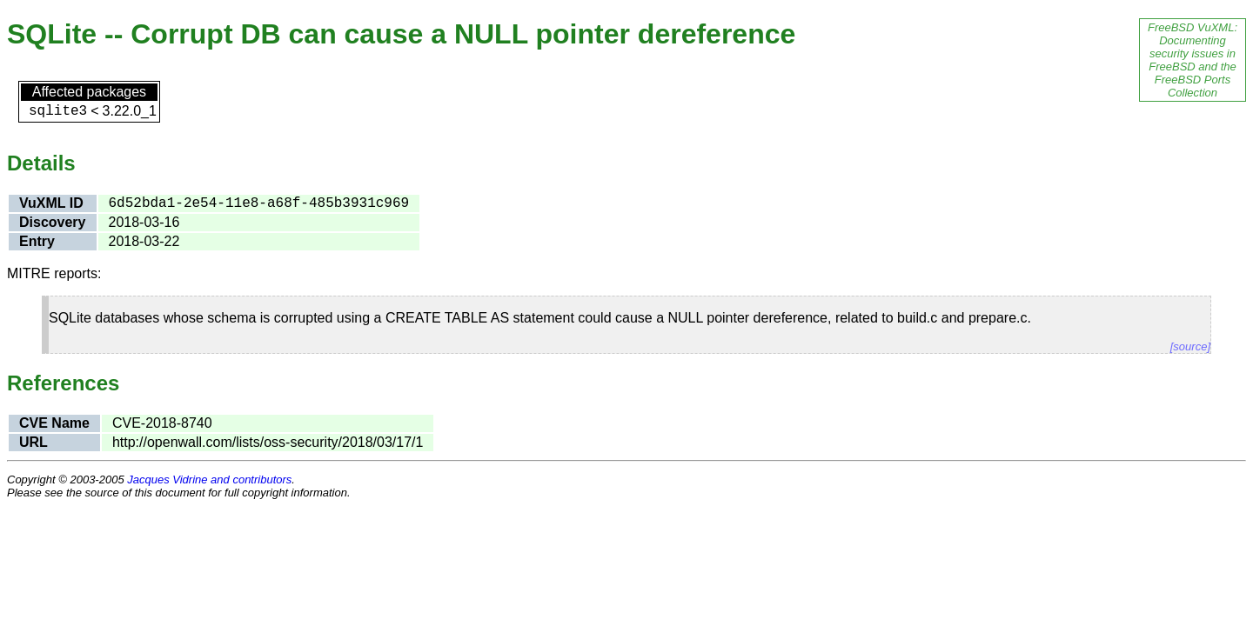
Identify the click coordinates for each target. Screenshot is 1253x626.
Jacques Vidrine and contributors (209, 479)
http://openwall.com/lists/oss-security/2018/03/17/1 (268, 442)
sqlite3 (58, 111)
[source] (1190, 346)
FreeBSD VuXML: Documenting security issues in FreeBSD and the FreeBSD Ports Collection (1192, 60)
